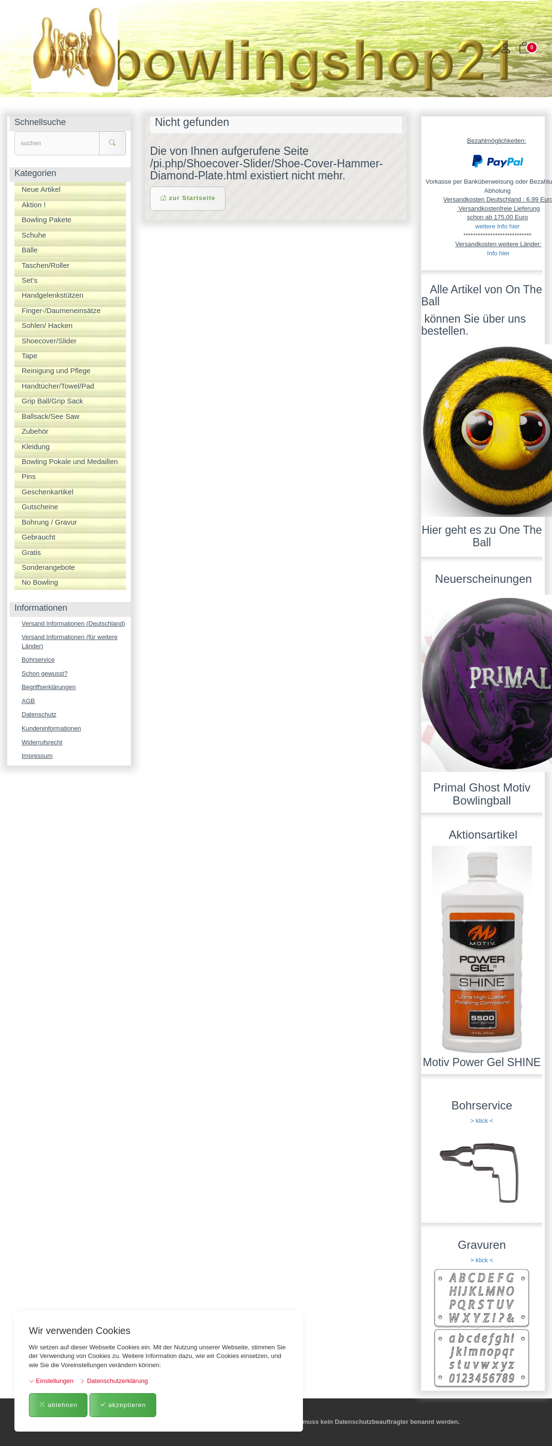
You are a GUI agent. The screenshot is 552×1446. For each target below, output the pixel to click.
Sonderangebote (48, 567)
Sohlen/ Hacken (47, 325)
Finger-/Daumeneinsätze (61, 310)
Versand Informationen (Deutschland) (73, 623)
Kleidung (36, 446)
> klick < (481, 1120)
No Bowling (40, 582)
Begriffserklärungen (49, 687)
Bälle (30, 250)
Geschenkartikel (48, 492)
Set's (30, 280)
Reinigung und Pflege (56, 370)
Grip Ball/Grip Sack (52, 401)
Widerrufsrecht (42, 742)
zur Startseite (187, 197)
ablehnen (58, 1404)
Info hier (498, 253)
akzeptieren (123, 1404)
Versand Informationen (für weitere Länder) (69, 641)
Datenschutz (39, 714)
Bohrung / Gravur (49, 522)
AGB (28, 700)
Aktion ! (34, 205)
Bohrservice (38, 659)
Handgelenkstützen (52, 295)
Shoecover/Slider (49, 341)
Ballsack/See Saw (50, 416)
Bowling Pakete (46, 219)
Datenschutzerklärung (114, 1380)
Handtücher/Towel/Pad (58, 386)
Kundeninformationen (51, 728)
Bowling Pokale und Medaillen (70, 461)
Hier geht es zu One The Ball (482, 536)
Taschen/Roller (45, 265)
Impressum (37, 755)
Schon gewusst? (44, 673)
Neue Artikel (41, 189)
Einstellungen (51, 1380)
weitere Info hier (497, 226)
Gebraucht (38, 537)
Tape (30, 356)
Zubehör (35, 431)
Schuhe (34, 235)
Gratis (31, 552)
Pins (29, 476)
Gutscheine (40, 507)
